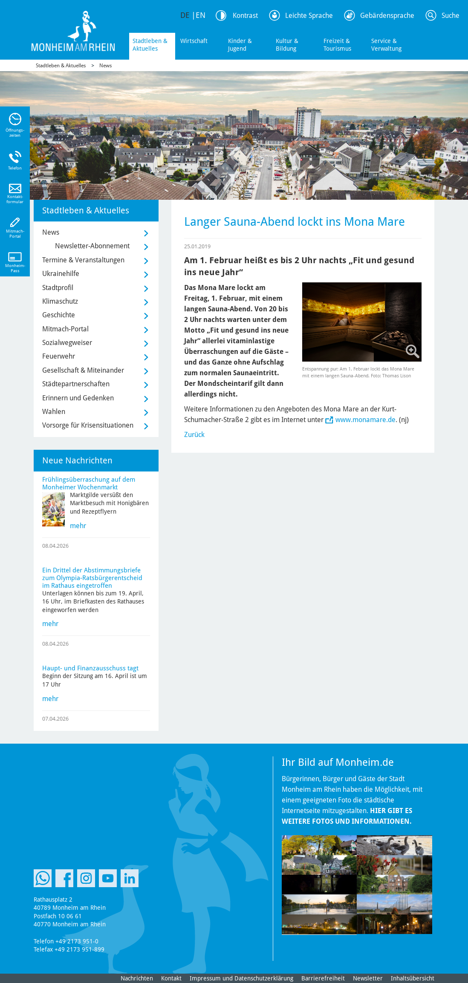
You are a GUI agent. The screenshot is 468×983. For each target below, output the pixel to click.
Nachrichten (137, 978)
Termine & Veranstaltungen (83, 260)
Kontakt (171, 978)
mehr (78, 526)
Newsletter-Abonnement (92, 246)
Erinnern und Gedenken (78, 398)
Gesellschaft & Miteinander (83, 370)
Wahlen (53, 412)
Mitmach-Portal (65, 329)
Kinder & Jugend (240, 44)
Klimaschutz (60, 301)
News (105, 66)
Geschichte (58, 315)
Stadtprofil (57, 288)
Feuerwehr (58, 356)
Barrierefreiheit (323, 978)
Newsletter (368, 978)
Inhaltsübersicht (412, 978)
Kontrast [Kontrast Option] (245, 15)
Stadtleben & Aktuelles (150, 44)
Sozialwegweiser (67, 343)
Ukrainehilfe (60, 274)
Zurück (194, 435)
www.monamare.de (365, 420)
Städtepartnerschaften (76, 384)
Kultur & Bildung (287, 44)
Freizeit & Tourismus (337, 44)
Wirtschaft (194, 40)
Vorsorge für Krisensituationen (87, 425)
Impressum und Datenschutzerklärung (241, 978)
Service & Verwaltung (386, 44)
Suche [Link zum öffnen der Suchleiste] (450, 15)
